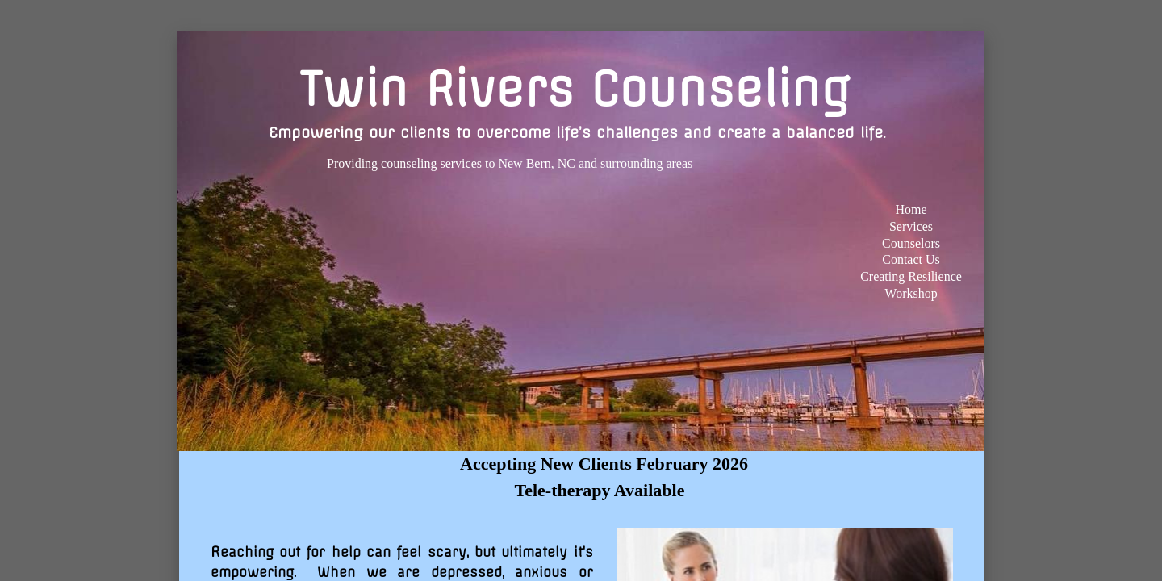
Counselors (911, 243)
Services (911, 226)
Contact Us (911, 259)
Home (910, 209)
